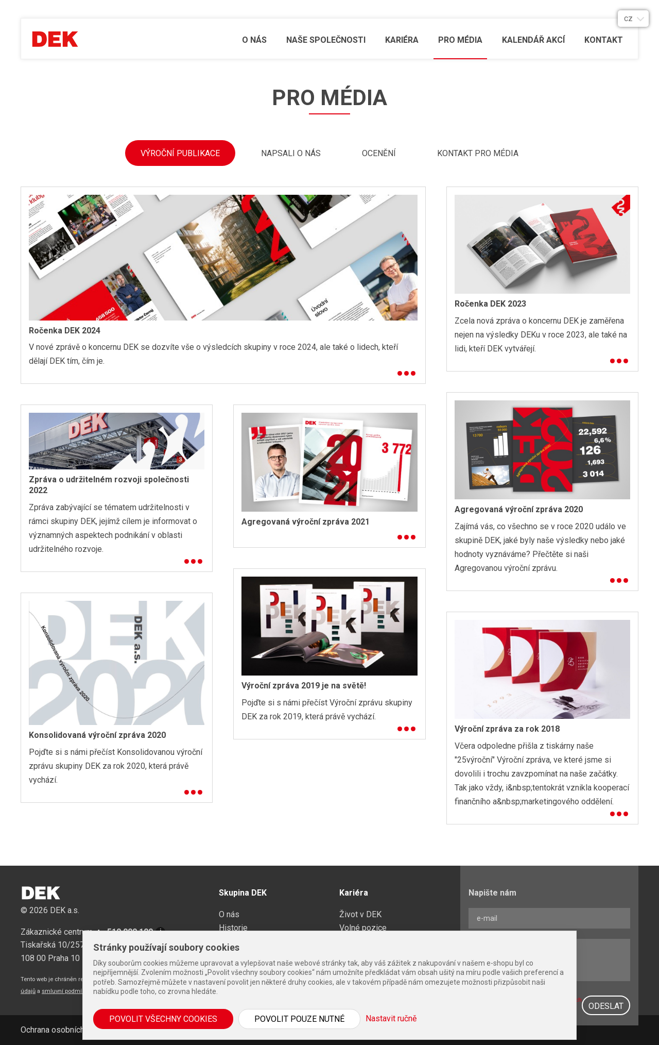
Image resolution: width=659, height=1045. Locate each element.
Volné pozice (363, 928)
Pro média (460, 40)
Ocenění (379, 153)
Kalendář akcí (533, 40)
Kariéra (402, 40)
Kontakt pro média (477, 153)
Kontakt (603, 40)
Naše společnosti (326, 40)
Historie (233, 928)
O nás (254, 40)
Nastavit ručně (391, 1018)
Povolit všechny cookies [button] (163, 1019)
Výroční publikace (180, 153)
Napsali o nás (291, 153)
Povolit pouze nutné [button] (299, 1019)
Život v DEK (360, 914)
